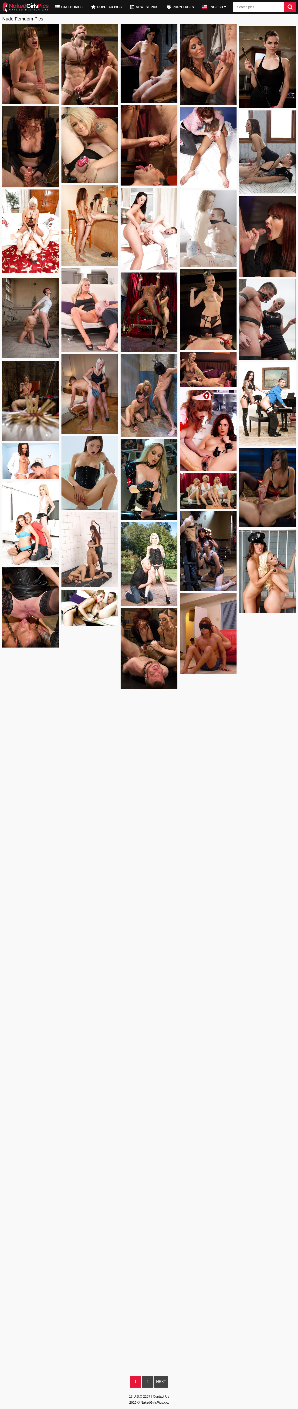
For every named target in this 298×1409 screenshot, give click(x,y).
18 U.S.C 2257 (139, 1396)
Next (161, 1382)
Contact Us (161, 1396)
